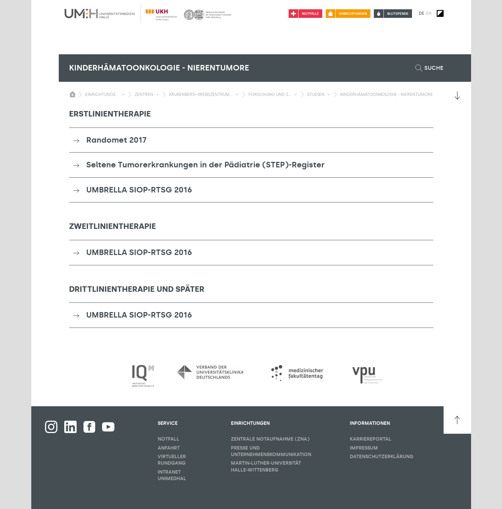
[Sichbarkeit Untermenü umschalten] (123, 94)
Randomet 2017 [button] (116, 140)
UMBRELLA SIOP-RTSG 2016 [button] (139, 190)
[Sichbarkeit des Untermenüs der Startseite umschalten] (72, 94)
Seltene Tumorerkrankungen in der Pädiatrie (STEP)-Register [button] (205, 164)
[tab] (251, 140)
